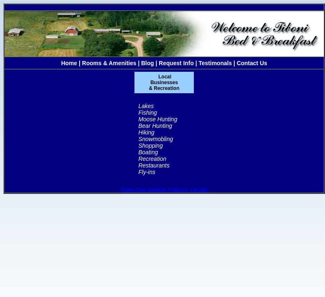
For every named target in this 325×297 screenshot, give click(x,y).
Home (69, 63)
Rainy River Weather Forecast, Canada (164, 190)
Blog (147, 63)
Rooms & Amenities (109, 63)
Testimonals (215, 63)
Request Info (176, 63)
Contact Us (252, 63)
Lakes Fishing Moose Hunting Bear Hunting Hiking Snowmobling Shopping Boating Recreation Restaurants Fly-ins (158, 139)
